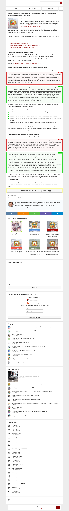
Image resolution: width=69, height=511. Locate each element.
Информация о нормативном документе (19, 43)
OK (58, 507)
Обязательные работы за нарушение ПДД (30, 26)
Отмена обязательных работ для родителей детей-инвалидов (25, 45)
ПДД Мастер (31, 24)
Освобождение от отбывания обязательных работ (22, 47)
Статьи (15, 8)
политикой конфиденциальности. (39, 508)
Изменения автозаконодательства (53, 197)
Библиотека (32, 8)
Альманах (50, 8)
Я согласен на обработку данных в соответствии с (30, 284)
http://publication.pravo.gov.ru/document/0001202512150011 (27, 63)
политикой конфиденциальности (42, 284)
